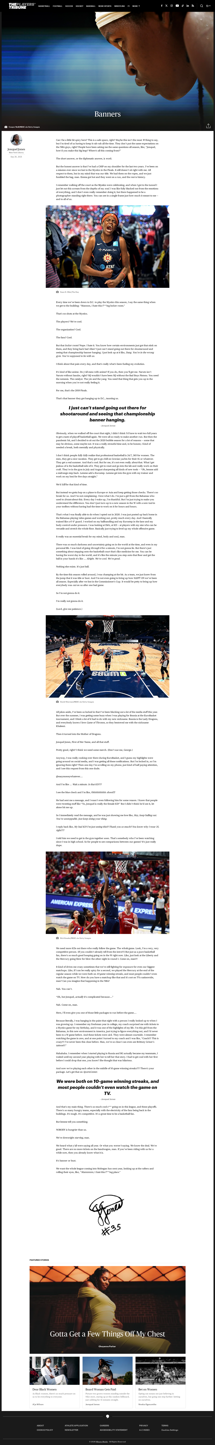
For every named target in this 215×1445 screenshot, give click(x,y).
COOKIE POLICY (45, 1430)
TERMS (164, 1425)
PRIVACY (143, 1425)
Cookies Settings (169, 1430)
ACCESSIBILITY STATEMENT (113, 1430)
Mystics (102, 185)
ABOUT (40, 1425)
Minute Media (102, 1442)
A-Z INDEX (144, 1430)
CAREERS (104, 1425)
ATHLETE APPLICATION (76, 1425)
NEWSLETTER (71, 1430)
